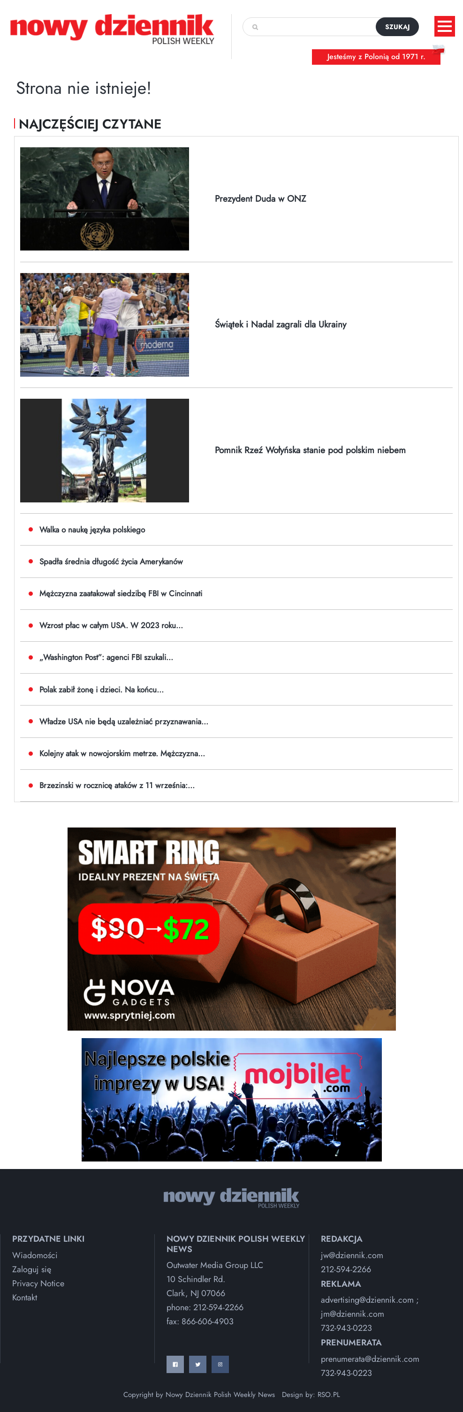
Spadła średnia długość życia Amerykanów (111, 561)
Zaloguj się (31, 1269)
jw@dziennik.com (352, 1255)
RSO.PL (329, 1394)
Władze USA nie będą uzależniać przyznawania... (123, 721)
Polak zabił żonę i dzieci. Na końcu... (101, 689)
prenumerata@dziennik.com (370, 1359)
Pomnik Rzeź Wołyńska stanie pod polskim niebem (310, 450)
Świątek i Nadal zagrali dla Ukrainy (280, 324)
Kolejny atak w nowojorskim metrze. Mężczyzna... (122, 753)
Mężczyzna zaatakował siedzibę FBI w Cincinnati (120, 593)
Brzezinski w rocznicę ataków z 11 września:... (117, 785)
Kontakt (24, 1297)
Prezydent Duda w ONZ (260, 198)
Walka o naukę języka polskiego (92, 529)
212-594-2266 (218, 1307)
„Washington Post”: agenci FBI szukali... (106, 657)
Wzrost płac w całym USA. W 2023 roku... (111, 625)
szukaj (397, 26)
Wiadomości (35, 1255)
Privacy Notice (38, 1283)
